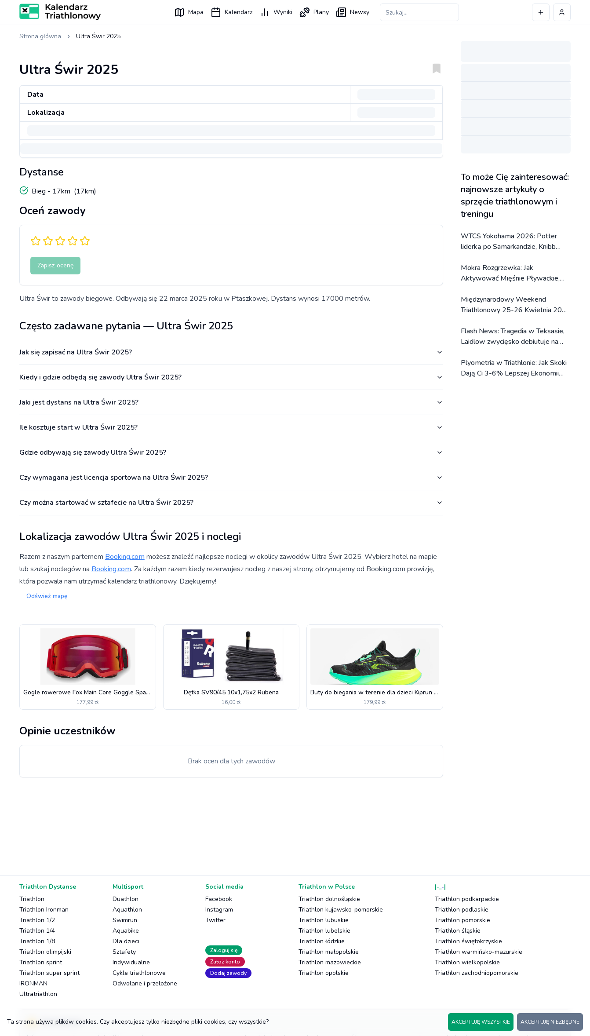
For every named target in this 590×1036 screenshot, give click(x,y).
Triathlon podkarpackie (467, 899)
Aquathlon (127, 909)
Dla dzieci (126, 941)
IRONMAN (33, 983)
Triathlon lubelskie (324, 931)
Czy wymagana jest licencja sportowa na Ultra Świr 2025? (231, 477)
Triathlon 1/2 (37, 920)
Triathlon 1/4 (37, 931)
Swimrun (125, 920)
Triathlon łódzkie (322, 941)
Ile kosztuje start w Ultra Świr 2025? (231, 427)
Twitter (215, 920)
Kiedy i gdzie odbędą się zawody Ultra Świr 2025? (231, 377)
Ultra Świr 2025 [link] (98, 36)
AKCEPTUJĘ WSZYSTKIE (481, 1021)
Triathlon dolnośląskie (329, 899)
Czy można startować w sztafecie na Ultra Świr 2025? (231, 502)
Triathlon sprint (40, 962)
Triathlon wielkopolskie (467, 962)
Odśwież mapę (46, 596)
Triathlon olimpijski (45, 952)
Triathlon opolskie (324, 973)
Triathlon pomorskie (462, 920)
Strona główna (40, 36)
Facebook (218, 899)
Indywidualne (131, 962)
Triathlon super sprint (49, 973)
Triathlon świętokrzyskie (468, 941)
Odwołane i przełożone (145, 983)
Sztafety (124, 952)
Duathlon (125, 899)
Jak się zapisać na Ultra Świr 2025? (231, 352)
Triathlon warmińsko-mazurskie (478, 952)
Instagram (219, 909)
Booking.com (125, 557)
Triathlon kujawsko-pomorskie (341, 909)
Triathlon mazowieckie (330, 962)
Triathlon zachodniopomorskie (476, 973)
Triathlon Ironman (44, 909)
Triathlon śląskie (458, 931)
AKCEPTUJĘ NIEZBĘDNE (550, 1021)
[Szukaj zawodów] (419, 12)
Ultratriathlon (38, 994)
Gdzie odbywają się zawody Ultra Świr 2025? (231, 452)
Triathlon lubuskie (324, 920)
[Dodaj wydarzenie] (541, 12)
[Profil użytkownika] (562, 12)
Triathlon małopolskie (329, 952)
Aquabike (126, 931)
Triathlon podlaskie (461, 909)
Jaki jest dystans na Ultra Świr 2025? (231, 402)
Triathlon (31, 899)
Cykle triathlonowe (139, 973)
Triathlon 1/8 (37, 941)
